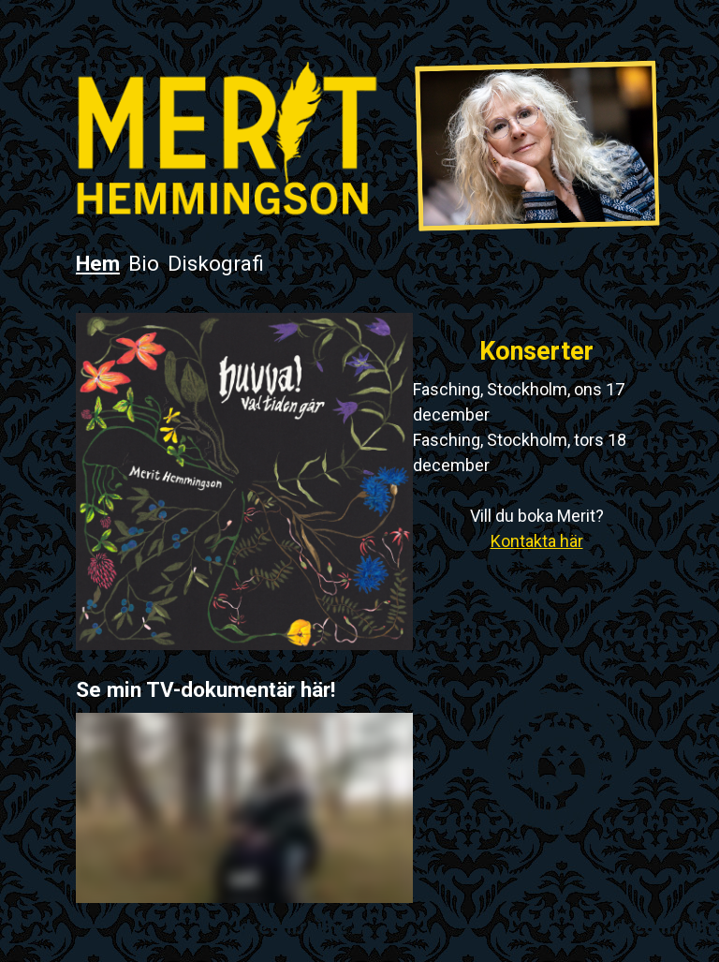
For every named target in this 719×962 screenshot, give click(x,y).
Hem (98, 263)
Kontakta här (537, 541)
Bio (143, 263)
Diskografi (216, 263)
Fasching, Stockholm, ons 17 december (518, 401)
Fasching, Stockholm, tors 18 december (519, 452)
